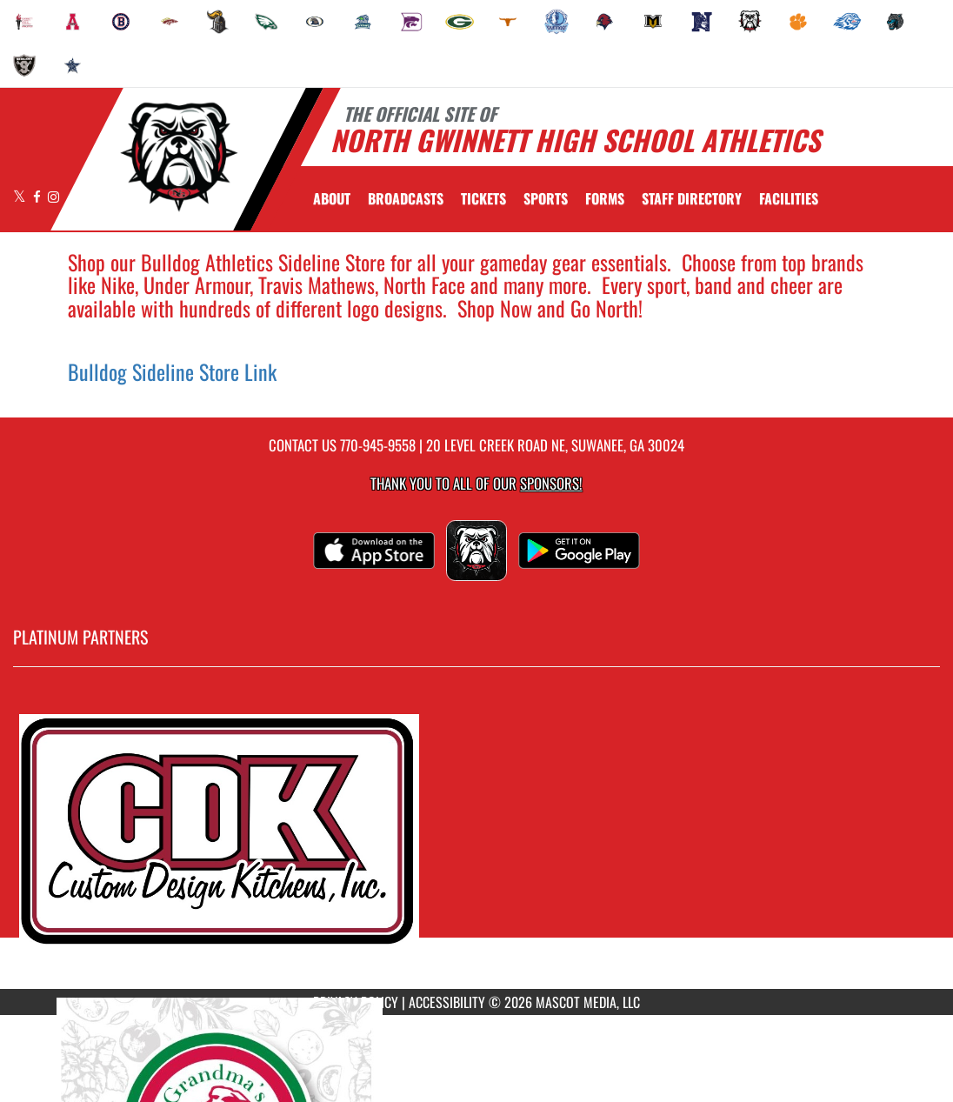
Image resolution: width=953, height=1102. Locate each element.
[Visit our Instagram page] (53, 196)
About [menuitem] (331, 198)
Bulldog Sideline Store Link (172, 371)
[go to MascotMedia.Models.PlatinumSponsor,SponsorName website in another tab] (476, 841)
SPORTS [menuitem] (545, 198)
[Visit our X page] (21, 196)
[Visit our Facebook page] (38, 196)
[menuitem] (24, 21)
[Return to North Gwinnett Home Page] (179, 157)
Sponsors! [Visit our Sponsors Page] (551, 483)
